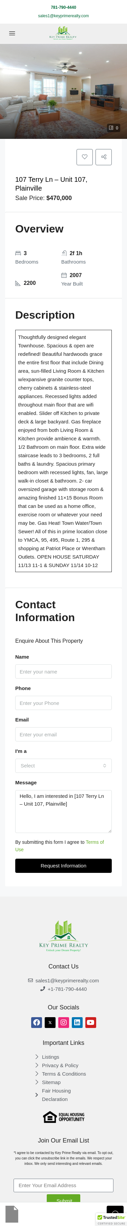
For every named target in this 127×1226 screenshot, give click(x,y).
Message (26, 782)
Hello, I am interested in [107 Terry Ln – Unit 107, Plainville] (63, 811)
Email (22, 719)
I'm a (21, 751)
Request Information (63, 865)
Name (22, 657)
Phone (23, 688)
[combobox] (63, 766)
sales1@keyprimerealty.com (63, 16)
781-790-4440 (63, 7)
